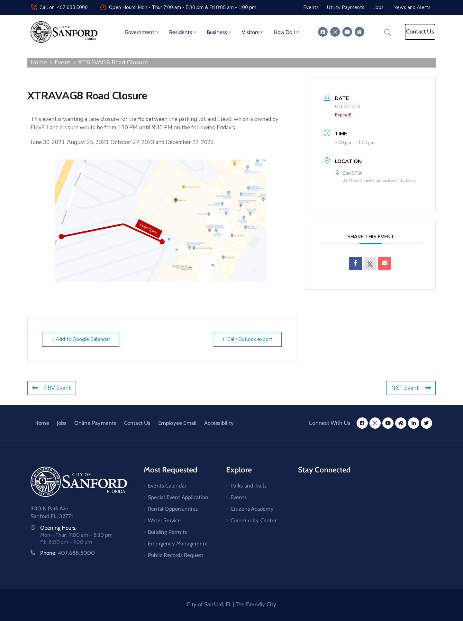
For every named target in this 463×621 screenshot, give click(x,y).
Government (142, 32)
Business (219, 32)
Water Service (164, 520)
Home (39, 62)
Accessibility (219, 423)
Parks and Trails (249, 485)
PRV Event (51, 388)
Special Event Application (178, 497)
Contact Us (137, 423)
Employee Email (177, 423)
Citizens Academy (252, 509)
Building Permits (167, 532)
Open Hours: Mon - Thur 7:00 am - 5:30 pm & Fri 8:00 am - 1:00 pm (182, 7)
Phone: (67, 553)
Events (239, 497)
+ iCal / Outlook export (247, 339)
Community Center (254, 520)
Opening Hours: (58, 528)
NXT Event (411, 388)
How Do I (287, 32)
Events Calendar (167, 485)
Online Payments (95, 423)
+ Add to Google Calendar (80, 339)
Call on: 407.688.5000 (64, 7)
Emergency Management (178, 543)
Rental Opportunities (173, 509)
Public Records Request (175, 555)
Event (62, 62)
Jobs (62, 423)
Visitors (253, 32)
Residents (183, 32)
